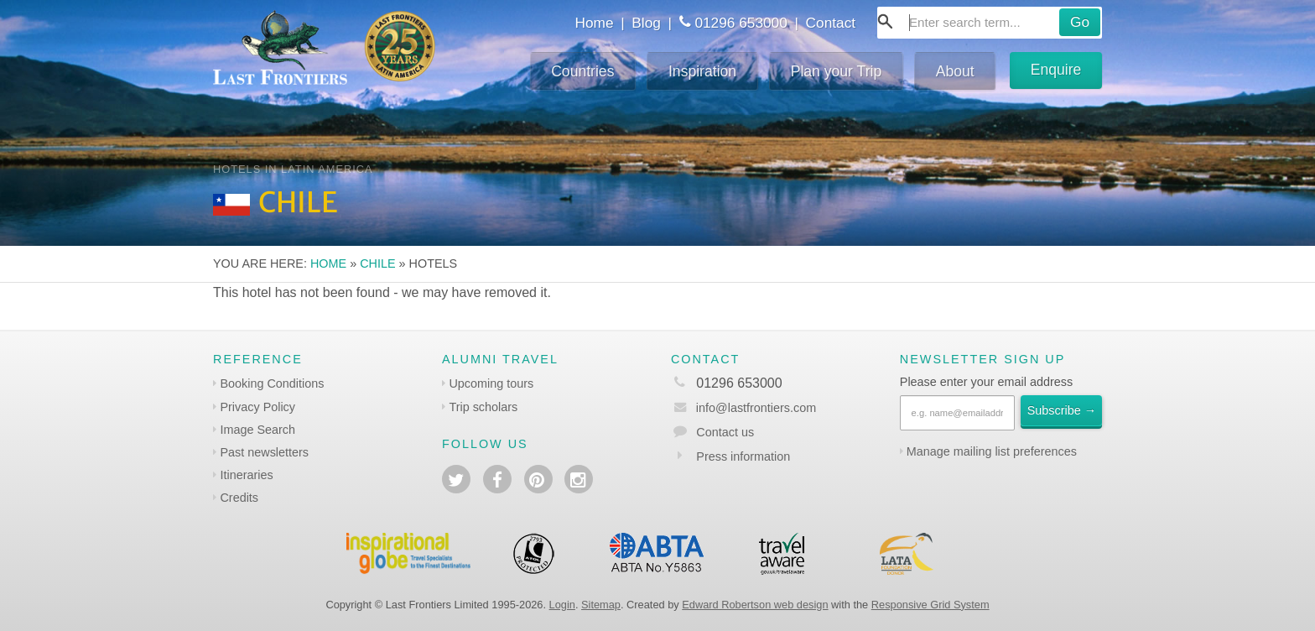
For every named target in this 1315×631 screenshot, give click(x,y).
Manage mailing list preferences (992, 451)
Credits (239, 497)
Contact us (725, 432)
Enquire (1056, 69)
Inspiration (702, 71)
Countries (582, 71)
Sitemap (601, 604)
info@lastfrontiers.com (743, 408)
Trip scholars (483, 407)
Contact (831, 22)
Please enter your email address (986, 382)
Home (593, 22)
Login (562, 604)
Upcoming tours (491, 383)
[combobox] (989, 23)
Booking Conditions (272, 383)
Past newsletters (264, 452)
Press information (743, 456)
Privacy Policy (257, 407)
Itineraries (246, 475)
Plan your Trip (836, 71)
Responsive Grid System (930, 604)
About (955, 71)
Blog (646, 22)
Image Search (257, 429)
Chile (377, 263)
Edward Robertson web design (755, 604)
